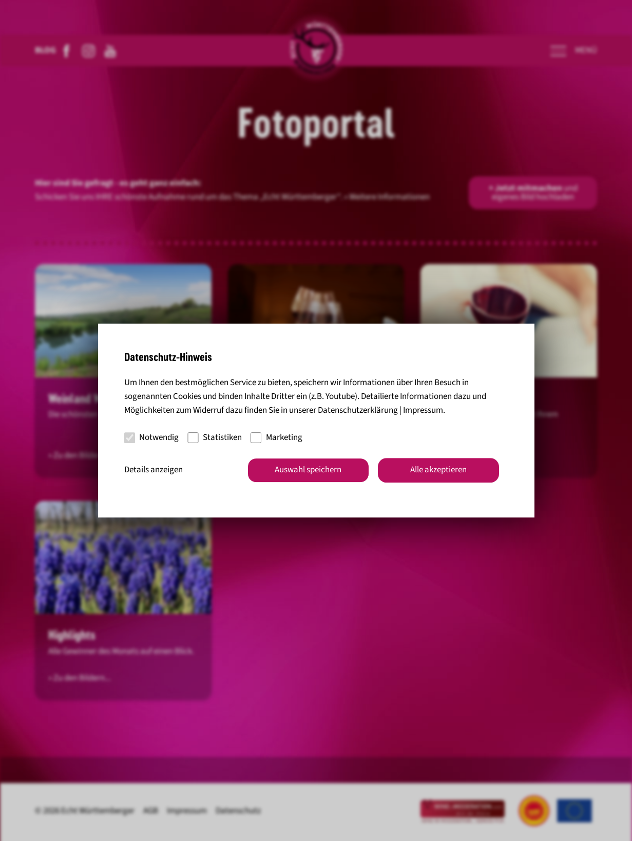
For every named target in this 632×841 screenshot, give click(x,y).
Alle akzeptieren (438, 470)
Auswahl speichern (308, 470)
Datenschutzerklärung (358, 411)
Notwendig (151, 437)
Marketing (276, 437)
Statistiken (214, 437)
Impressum (423, 411)
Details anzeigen (153, 470)
